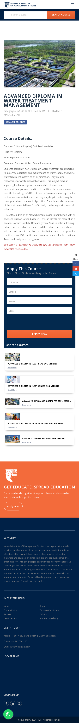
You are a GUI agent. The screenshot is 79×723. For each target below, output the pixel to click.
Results (7, 614)
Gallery (43, 614)
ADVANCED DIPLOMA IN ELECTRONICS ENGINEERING (33, 386)
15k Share (75, 257)
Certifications (10, 618)
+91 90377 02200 (19, 641)
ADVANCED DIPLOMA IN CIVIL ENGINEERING (43, 438)
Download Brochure (15, 122)
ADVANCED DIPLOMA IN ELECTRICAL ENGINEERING (32, 363)
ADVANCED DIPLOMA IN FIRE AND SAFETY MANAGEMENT (35, 423)
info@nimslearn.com (20, 646)
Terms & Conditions (49, 610)
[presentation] (31, 322)
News (6, 606)
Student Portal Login (49, 618)
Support (44, 606)
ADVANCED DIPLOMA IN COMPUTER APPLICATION (46, 401)
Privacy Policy (10, 610)
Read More (12, 368)
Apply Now (13, 506)
